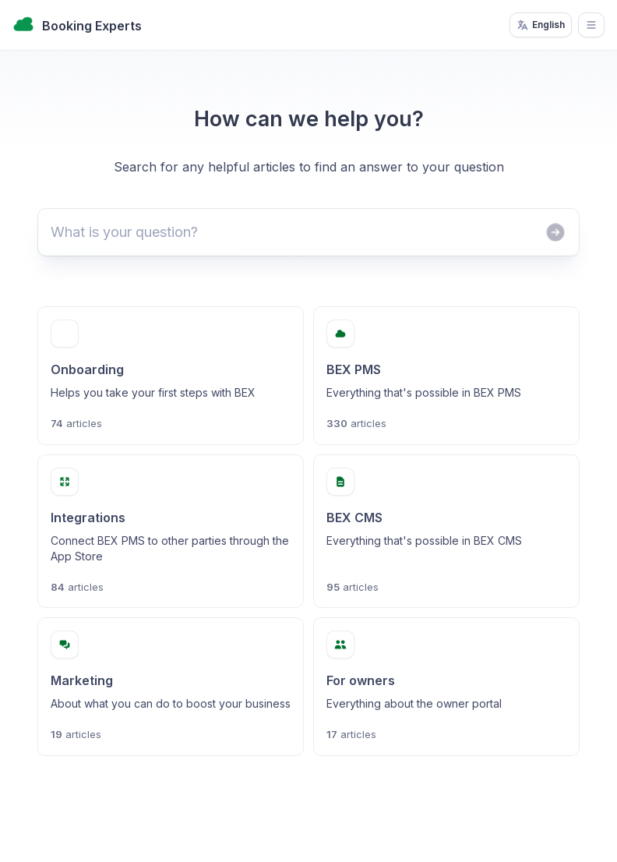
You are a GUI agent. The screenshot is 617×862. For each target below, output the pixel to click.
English (541, 25)
